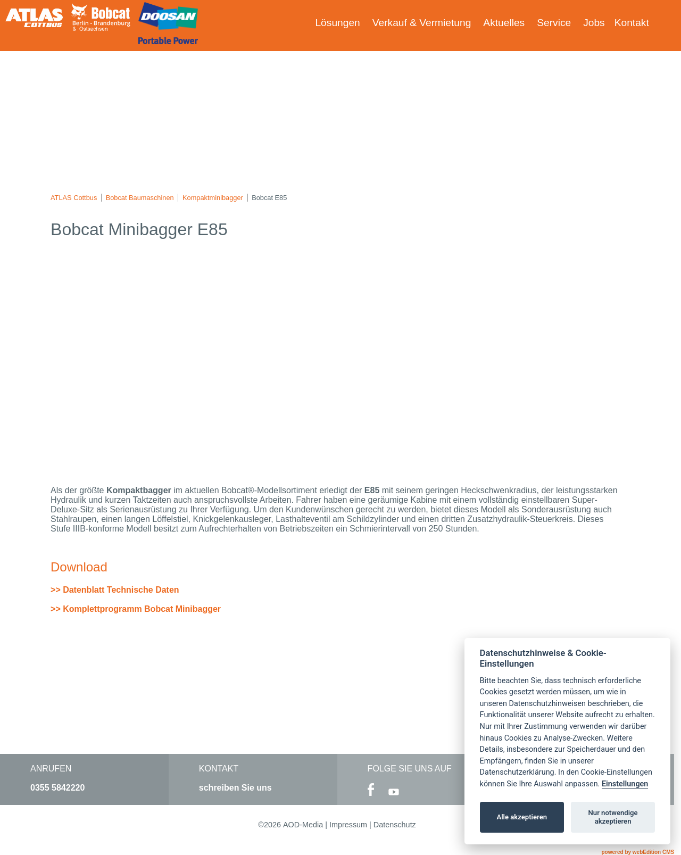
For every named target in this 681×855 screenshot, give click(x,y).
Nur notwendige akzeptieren (613, 817)
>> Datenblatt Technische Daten (115, 589)
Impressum (348, 824)
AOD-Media (303, 824)
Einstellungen (625, 783)
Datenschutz (394, 824)
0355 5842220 (57, 787)
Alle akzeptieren (521, 817)
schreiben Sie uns (235, 787)
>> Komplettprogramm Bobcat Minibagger (136, 608)
